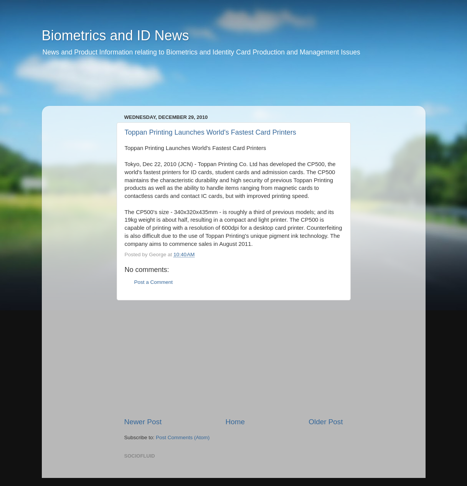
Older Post (326, 422)
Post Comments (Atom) (183, 437)
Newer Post (143, 422)
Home (235, 422)
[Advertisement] (189, 86)
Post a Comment (153, 282)
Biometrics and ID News (115, 35)
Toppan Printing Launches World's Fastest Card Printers (210, 132)
